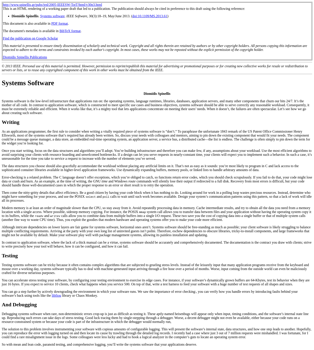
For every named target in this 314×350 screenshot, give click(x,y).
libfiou (56, 295)
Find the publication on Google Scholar (30, 38)
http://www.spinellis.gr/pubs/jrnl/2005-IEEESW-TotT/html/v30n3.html (52, 5)
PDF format (59, 23)
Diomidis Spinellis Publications (25, 57)
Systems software (52, 16)
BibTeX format (70, 31)
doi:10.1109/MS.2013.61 (149, 16)
